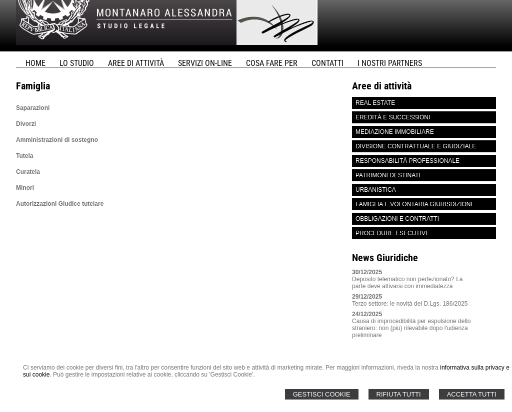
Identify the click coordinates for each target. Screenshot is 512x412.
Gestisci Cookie (321, 394)
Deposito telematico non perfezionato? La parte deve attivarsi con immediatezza (407, 283)
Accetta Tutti (471, 394)
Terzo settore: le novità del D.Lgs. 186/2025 (410, 303)
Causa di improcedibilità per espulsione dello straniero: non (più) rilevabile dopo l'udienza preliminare (411, 328)
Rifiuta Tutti (398, 394)
